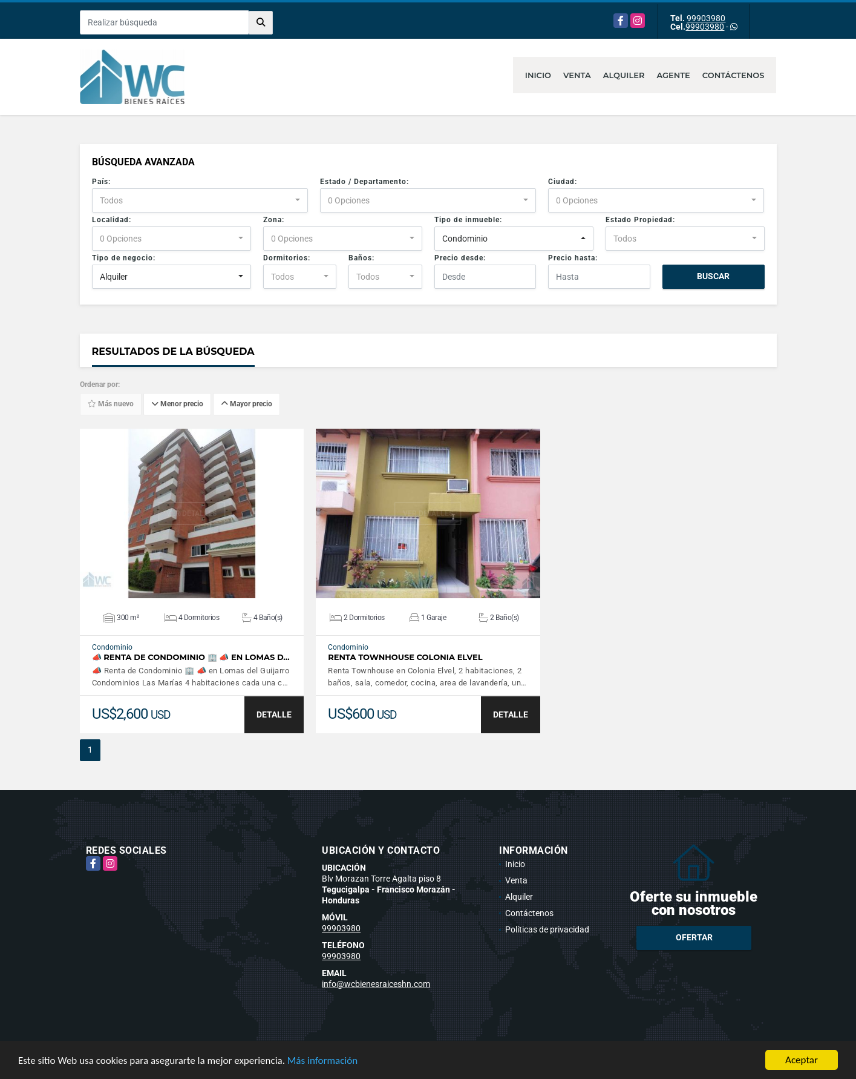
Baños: (361, 258)
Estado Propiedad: (640, 220)
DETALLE (274, 714)
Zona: (273, 220)
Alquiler (624, 75)
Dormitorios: (286, 258)
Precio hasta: (573, 258)
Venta (577, 75)
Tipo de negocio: (123, 258)
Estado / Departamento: (364, 181)
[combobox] (200, 200)
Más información (322, 1061)
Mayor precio (246, 404)
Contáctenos (733, 75)
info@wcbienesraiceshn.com (376, 984)
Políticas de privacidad (547, 929)
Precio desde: (460, 258)
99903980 (706, 18)
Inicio (538, 75)
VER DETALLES (191, 513)
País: (101, 181)
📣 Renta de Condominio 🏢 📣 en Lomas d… (191, 657)
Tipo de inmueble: (468, 220)
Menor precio (177, 404)
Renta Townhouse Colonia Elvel (405, 657)
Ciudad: (562, 181)
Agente (673, 75)
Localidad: (111, 220)
